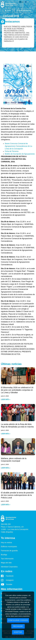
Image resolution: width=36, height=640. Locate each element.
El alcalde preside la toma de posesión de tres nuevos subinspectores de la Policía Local (17, 495)
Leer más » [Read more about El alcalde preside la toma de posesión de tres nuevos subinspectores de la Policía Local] (5, 504)
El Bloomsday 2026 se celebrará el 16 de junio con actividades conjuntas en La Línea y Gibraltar (17, 390)
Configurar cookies (18, 620)
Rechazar (18, 626)
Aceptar (18, 632)
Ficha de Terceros (12, 151)
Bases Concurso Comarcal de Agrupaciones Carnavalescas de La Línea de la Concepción (18, 146)
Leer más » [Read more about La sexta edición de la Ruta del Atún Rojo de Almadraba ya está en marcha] (5, 434)
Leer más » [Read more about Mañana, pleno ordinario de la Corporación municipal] (5, 468)
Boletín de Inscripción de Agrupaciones (20, 154)
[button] (2, 21)
